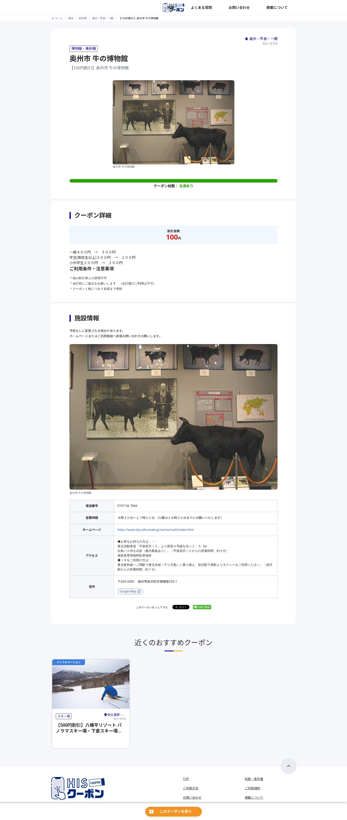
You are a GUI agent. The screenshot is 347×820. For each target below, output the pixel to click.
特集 (221, 8)
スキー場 (64, 716)
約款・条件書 (254, 779)
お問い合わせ (262, 8)
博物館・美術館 (83, 49)
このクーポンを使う (176, 811)
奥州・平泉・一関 (102, 18)
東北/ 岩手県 (115, 716)
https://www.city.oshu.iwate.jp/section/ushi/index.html (156, 530)
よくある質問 (238, 8)
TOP (186, 779)
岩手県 (83, 18)
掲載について (286, 8)
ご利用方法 (190, 788)
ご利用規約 (252, 788)
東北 (70, 18)
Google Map (128, 591)
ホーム (59, 18)
